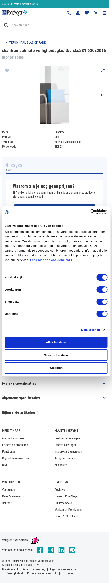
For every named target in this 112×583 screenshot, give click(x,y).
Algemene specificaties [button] (21, 398)
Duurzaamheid (63, 503)
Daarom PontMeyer (67, 496)
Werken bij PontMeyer (68, 510)
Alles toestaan (56, 342)
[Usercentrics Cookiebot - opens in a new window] (90, 211)
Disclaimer (68, 573)
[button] (104, 13)
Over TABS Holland (66, 516)
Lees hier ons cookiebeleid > (51, 260)
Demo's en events (13, 496)
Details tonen (90, 329)
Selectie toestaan (56, 355)
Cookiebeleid (10, 569)
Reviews (60, 490)
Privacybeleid (14, 573)
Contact (7, 503)
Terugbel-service (65, 458)
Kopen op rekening (34, 569)
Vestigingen (9, 490)
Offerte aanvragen (65, 445)
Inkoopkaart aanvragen (68, 451)
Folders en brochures (15, 445)
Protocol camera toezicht (42, 573)
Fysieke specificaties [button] (19, 383)
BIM (4, 465)
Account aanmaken (13, 438)
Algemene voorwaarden (64, 569)
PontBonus (8, 451)
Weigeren (56, 367)
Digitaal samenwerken (15, 458)
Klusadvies (61, 465)
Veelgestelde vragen (67, 438)
